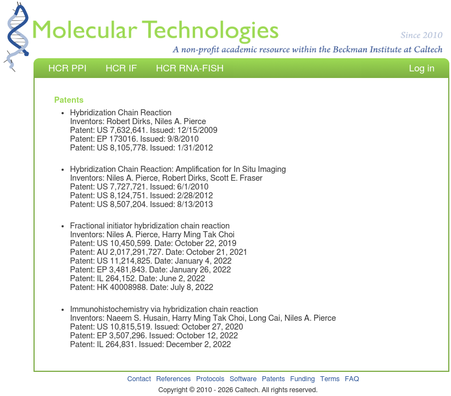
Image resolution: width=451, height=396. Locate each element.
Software (243, 379)
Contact (139, 379)
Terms (329, 379)
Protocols (210, 379)
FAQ (352, 379)
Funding (302, 379)
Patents (273, 379)
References (173, 379)
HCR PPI (67, 68)
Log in (422, 68)
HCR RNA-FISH (190, 68)
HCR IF (121, 68)
